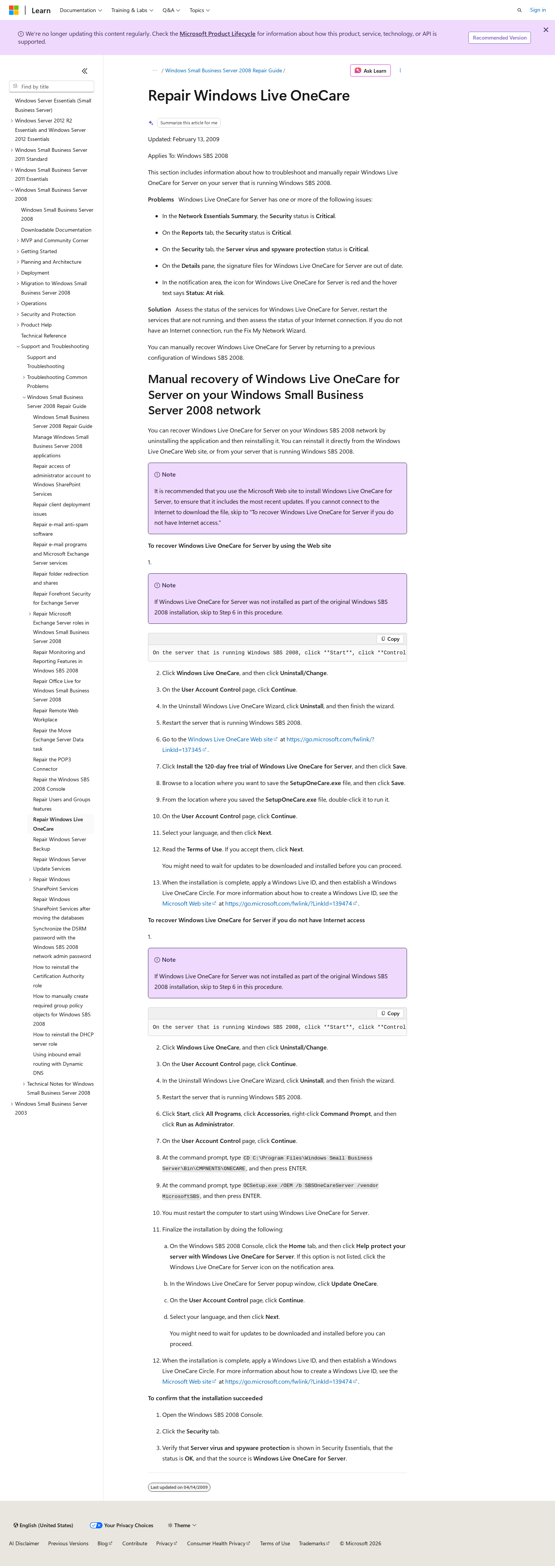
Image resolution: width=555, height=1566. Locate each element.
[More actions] (400, 70)
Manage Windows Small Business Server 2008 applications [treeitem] (60, 446)
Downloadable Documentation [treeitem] (56, 229)
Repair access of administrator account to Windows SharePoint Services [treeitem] (62, 479)
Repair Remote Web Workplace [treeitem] (55, 715)
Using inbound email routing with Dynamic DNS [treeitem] (58, 1063)
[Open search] (519, 10)
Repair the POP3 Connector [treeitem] (52, 764)
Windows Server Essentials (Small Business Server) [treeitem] (53, 105)
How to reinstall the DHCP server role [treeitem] (63, 1039)
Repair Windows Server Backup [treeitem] (59, 844)
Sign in (538, 9)
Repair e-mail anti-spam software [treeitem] (60, 529)
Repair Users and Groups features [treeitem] (61, 804)
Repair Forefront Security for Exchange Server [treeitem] (62, 598)
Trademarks (312, 1543)
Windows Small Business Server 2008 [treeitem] (57, 214)
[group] (277, 653)
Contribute (134, 1543)
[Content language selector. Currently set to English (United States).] (43, 1525)
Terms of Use (275, 1543)
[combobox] (51, 87)
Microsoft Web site (186, 903)
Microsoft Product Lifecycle (218, 33)
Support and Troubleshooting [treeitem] (45, 361)
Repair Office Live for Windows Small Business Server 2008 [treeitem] (61, 690)
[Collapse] (84, 71)
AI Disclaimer (24, 1543)
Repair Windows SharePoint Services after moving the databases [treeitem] (61, 908)
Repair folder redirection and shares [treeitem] (60, 578)
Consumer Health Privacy (216, 1543)
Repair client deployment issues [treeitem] (61, 509)
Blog (103, 1543)
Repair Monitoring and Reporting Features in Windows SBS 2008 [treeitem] (59, 661)
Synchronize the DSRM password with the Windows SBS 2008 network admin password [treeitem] (62, 942)
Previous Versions (68, 1543)
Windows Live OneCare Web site (230, 739)
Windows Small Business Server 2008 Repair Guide (223, 70)
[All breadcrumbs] (154, 70)
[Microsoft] (14, 10)
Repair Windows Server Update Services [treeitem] (59, 864)
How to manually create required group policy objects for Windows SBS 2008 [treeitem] (62, 1009)
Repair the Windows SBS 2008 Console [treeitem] (61, 784)
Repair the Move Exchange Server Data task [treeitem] (58, 739)
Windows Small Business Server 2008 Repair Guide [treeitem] (62, 421)
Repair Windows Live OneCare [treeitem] (58, 824)
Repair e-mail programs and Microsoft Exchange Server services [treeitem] (61, 553)
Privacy (164, 1543)
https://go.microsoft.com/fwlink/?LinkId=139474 (288, 903)
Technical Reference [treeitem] (43, 335)
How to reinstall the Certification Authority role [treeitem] (58, 976)
